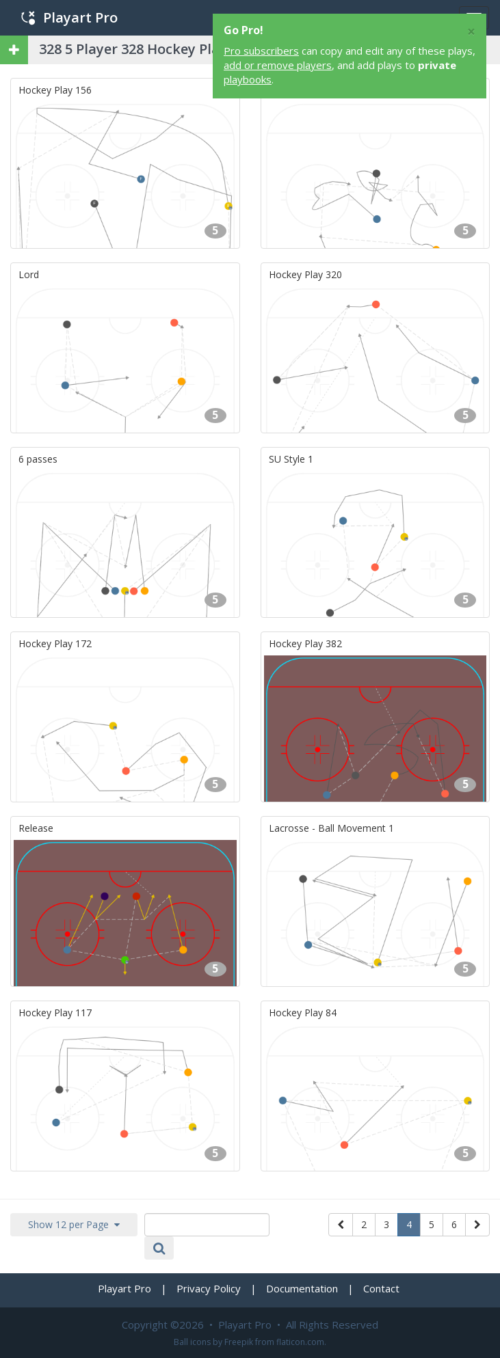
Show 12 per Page (74, 1224)
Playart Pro (69, 17)
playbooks (248, 79)
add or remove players (278, 65)
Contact (381, 1288)
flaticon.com (300, 1342)
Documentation (302, 1288)
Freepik (238, 1342)
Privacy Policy (208, 1288)
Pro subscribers (261, 50)
